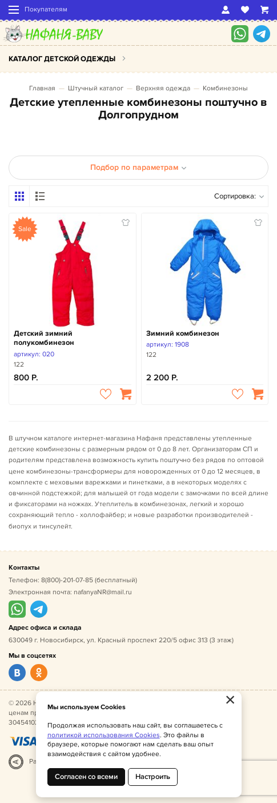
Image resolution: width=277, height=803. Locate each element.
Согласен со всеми (86, 776)
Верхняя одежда (163, 88)
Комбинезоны (225, 88)
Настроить (152, 776)
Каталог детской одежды (62, 58)
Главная (42, 88)
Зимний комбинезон (182, 333)
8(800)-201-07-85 (67, 580)
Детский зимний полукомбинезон (44, 338)
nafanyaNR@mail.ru (103, 592)
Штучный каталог (95, 88)
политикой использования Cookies (103, 735)
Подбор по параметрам (138, 167)
